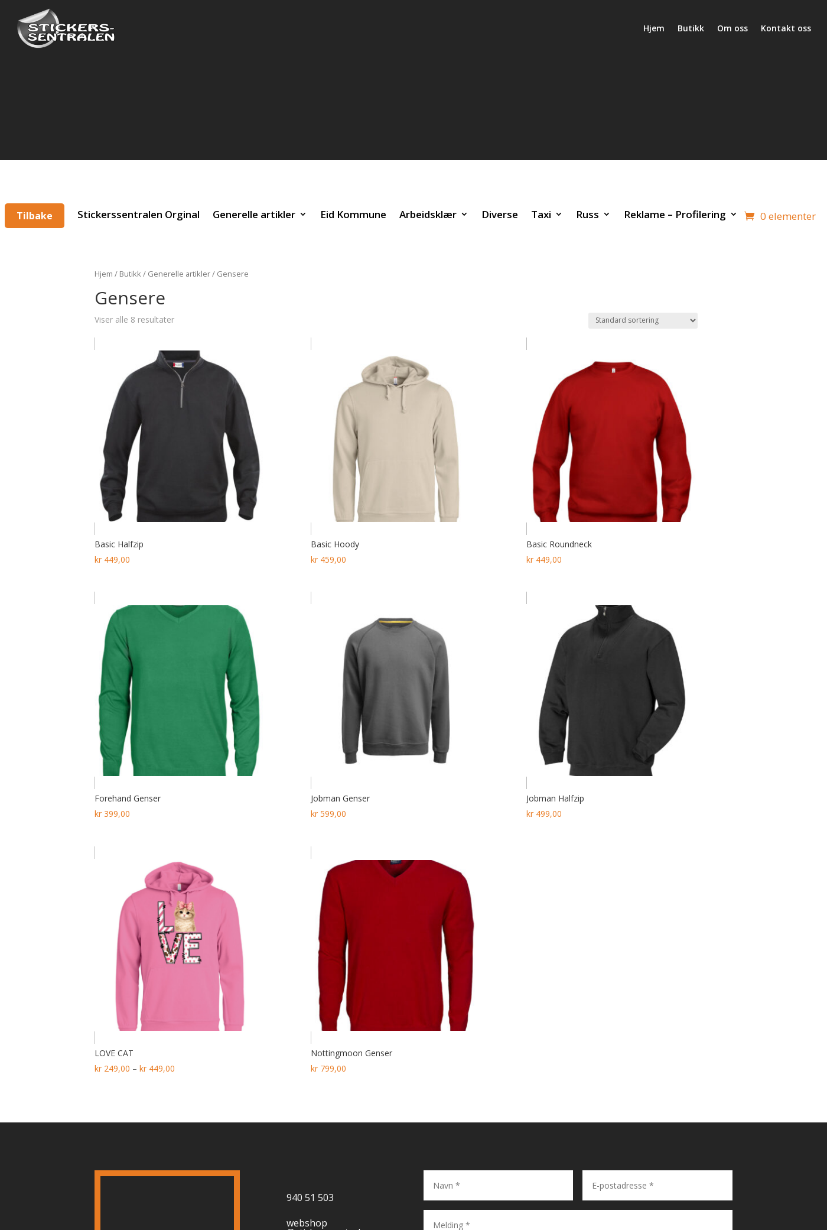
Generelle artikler (254, 214)
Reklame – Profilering (675, 214)
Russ (587, 214)
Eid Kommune (353, 214)
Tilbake (35, 215)
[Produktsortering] (643, 321)
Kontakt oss (786, 28)
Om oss (732, 28)
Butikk (691, 28)
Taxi (541, 214)
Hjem (654, 28)
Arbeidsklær (428, 214)
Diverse (499, 214)
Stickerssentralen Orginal (138, 214)
